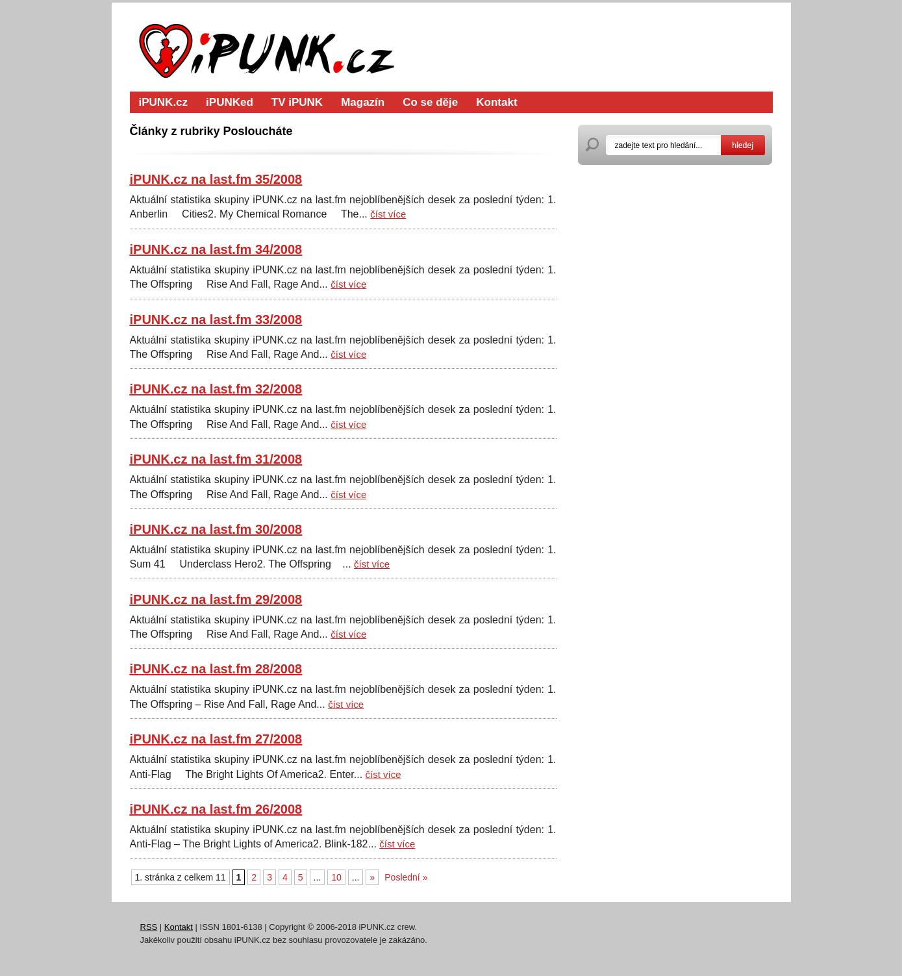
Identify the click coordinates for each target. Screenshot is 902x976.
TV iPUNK (297, 102)
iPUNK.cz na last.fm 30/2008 (216, 529)
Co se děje (430, 102)
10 (336, 877)
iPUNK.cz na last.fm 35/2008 (216, 179)
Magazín (362, 102)
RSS (149, 927)
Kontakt (496, 102)
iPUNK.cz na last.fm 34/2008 (216, 249)
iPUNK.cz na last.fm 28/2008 (216, 669)
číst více (388, 213)
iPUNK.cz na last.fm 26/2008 (216, 809)
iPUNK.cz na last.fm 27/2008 (216, 739)
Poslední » (405, 877)
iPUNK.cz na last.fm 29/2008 (216, 599)
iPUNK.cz (163, 102)
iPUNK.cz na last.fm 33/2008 (216, 319)
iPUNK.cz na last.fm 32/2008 (216, 389)
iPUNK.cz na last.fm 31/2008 (216, 459)
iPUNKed (229, 102)
